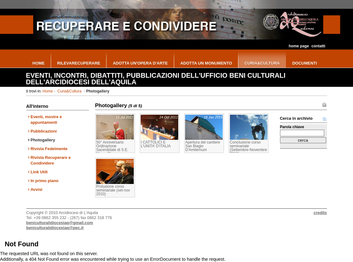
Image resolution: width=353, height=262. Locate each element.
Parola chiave (292, 127)
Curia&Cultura (69, 91)
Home (48, 91)
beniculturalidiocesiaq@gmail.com (59, 222)
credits (320, 212)
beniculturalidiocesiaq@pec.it (55, 227)
